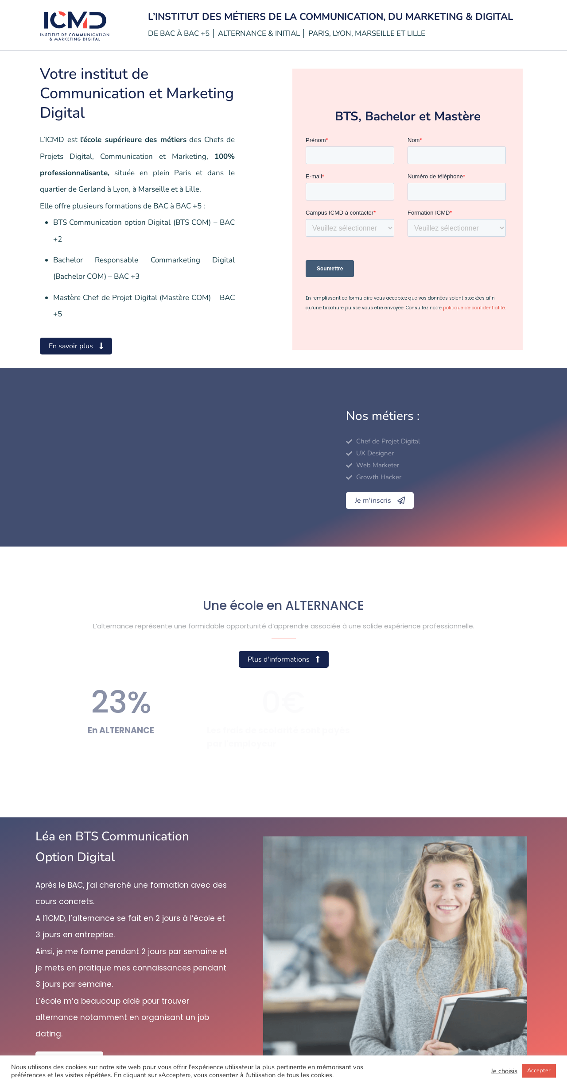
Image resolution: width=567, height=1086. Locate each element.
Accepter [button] (539, 1070)
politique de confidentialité (474, 307)
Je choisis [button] (504, 1071)
